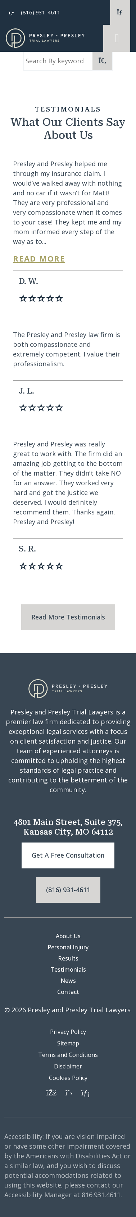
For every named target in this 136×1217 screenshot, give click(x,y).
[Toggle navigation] (116, 38)
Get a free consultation (68, 855)
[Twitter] (69, 1092)
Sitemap (68, 1043)
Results (68, 958)
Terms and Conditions (68, 1055)
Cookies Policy (68, 1078)
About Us (68, 936)
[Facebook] (51, 1092)
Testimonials (68, 969)
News (68, 981)
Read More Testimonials (68, 617)
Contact (68, 992)
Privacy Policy (68, 1032)
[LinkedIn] (85, 1092)
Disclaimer (68, 1066)
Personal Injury (68, 947)
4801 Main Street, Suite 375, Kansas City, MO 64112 (68, 827)
